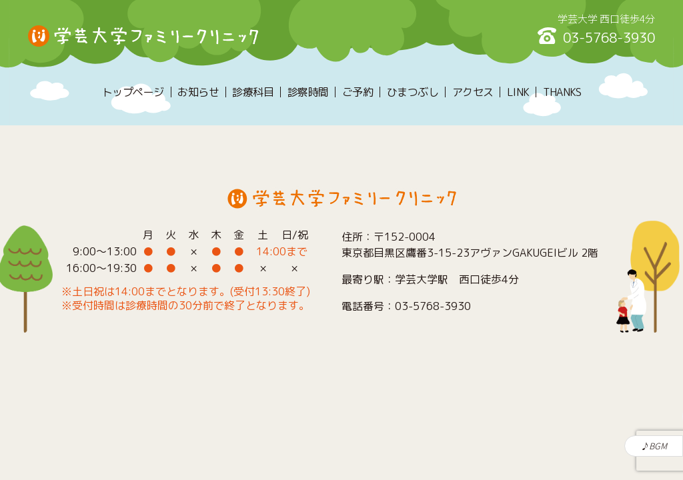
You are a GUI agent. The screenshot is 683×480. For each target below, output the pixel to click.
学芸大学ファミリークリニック (143, 36)
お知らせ (198, 92)
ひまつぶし (413, 92)
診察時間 (308, 92)
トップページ (133, 92)
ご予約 (358, 92)
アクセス (473, 92)
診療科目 (252, 92)
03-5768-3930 (609, 37)
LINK (518, 92)
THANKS (562, 92)
